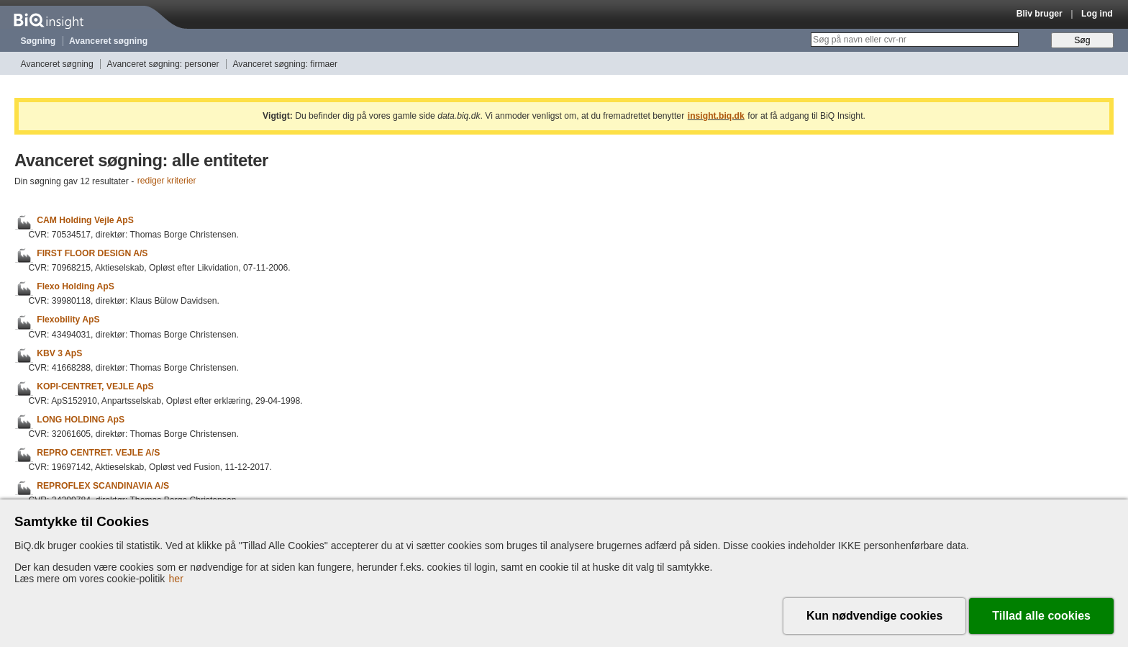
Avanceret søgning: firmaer (284, 64)
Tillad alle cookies (1041, 616)
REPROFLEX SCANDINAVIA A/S (103, 486)
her (176, 578)
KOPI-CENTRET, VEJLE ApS (95, 386)
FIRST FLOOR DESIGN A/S (92, 253)
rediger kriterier (166, 181)
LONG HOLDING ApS (80, 420)
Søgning (38, 41)
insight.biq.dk (716, 116)
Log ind (1097, 14)
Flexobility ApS (68, 320)
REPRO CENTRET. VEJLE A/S (98, 453)
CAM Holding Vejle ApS (85, 220)
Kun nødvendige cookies (874, 616)
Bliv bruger (1039, 14)
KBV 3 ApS (59, 353)
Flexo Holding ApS (75, 286)
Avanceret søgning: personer (163, 64)
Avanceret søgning (108, 41)
